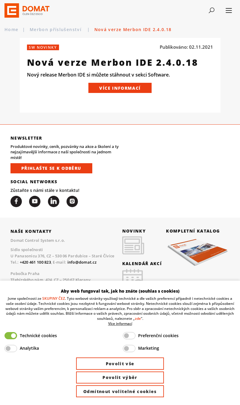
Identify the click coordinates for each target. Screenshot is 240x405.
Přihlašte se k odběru (51, 168)
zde (138, 318)
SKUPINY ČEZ (53, 298)
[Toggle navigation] (211, 10)
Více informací (120, 88)
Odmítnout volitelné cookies (120, 391)
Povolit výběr (120, 377)
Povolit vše (120, 363)
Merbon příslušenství (56, 29)
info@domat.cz (81, 262)
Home (11, 29)
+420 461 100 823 (35, 262)
